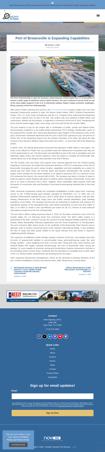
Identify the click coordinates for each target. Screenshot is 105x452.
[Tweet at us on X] (44, 336)
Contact (52, 369)
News (52, 365)
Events (52, 361)
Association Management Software (52, 439)
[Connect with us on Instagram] (55, 336)
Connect (52, 357)
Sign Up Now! (52, 413)
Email (14, 391)
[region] (75, 271)
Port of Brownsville (59, 110)
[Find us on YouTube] (60, 336)
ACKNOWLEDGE (18, 445)
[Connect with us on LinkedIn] (49, 336)
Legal (74, 447)
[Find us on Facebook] (39, 336)
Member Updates (53, 47)
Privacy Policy (52, 373)
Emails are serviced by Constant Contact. (71, 406)
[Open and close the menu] (60, 15)
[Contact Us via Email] (65, 336)
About (52, 353)
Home (52, 349)
